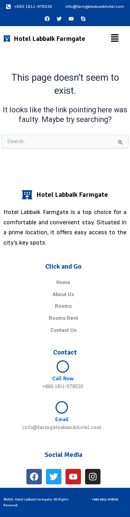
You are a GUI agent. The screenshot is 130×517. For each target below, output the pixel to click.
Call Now (63, 378)
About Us (63, 294)
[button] (114, 38)
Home (63, 282)
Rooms (63, 306)
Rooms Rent (63, 318)
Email (62, 419)
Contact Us (63, 330)
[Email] (62, 407)
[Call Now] (63, 366)
